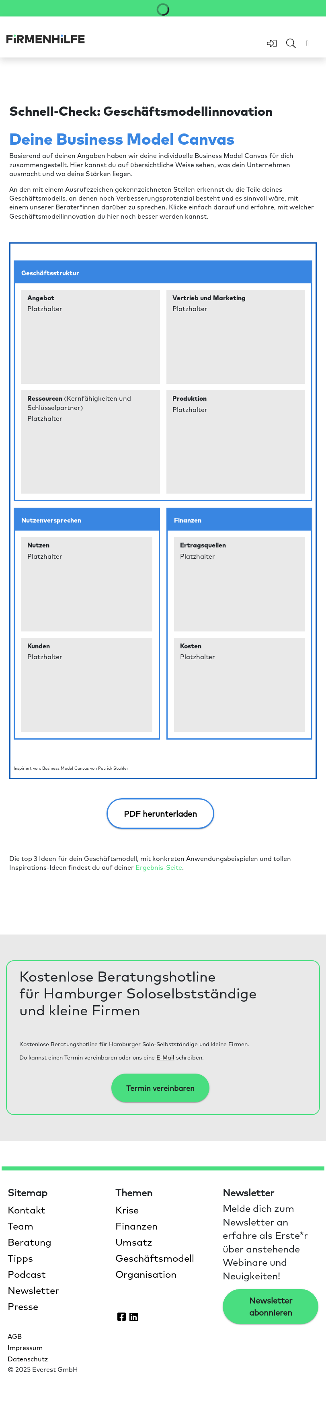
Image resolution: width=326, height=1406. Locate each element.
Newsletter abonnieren (270, 1306)
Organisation (145, 1274)
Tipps (20, 1258)
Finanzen (136, 1225)
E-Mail (165, 1057)
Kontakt (26, 1209)
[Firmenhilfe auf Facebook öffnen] (121, 1316)
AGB (15, 1336)
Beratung (29, 1241)
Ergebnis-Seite (158, 867)
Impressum (25, 1347)
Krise (127, 1209)
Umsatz (133, 1241)
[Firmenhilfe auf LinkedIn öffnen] (133, 1316)
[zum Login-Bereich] (271, 43)
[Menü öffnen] (307, 43)
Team (20, 1225)
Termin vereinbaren (160, 1088)
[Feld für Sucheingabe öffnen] (291, 44)
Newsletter (33, 1290)
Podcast (27, 1274)
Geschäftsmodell (154, 1258)
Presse (23, 1306)
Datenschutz (28, 1358)
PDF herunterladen (160, 813)
